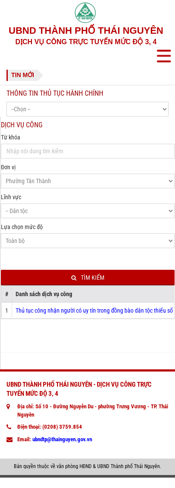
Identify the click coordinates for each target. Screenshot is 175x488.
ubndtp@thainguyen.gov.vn (62, 439)
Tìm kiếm (88, 277)
